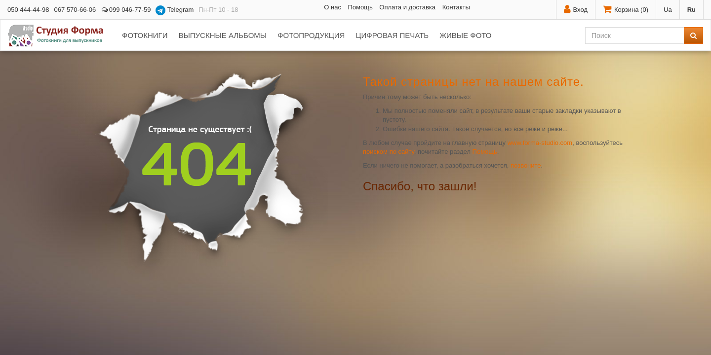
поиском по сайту (388, 151)
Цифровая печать (392, 35)
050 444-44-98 (28, 9)
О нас (332, 7)
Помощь (360, 7)
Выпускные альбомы (222, 35)
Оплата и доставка (407, 7)
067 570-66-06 (75, 9)
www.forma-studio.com (540, 142)
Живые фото (465, 35)
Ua (668, 9)
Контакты (456, 7)
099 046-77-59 (126, 9)
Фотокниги (144, 35)
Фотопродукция (311, 35)
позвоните (526, 165)
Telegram (175, 10)
